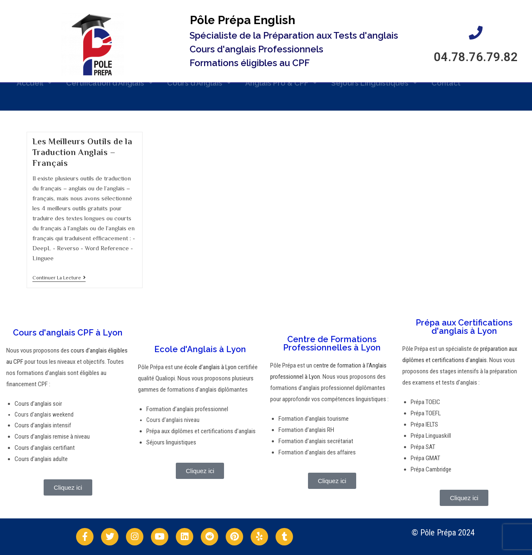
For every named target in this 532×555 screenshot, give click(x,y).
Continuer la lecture (59, 278)
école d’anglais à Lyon (209, 367)
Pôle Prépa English (242, 20)
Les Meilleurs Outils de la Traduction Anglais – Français (82, 152)
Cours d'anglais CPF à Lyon (68, 333)
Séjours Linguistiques (374, 78)
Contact (446, 77)
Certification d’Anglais (109, 78)
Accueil (34, 78)
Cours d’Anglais (199, 78)
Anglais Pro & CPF (281, 78)
